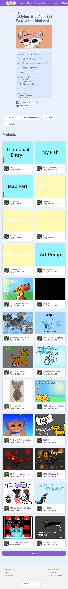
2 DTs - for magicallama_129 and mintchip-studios (20, 474)
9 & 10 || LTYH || (49, 542)
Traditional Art (15, 406)
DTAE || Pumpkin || (50, 474)
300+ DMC (47, 508)
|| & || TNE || (47, 304)
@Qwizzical (33, 68)
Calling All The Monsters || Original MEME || (20, 542)
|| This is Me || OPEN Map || (20, 338)
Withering (46, 201)
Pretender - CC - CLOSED (53, 372)
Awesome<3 (15, 270)
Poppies (13, 235)
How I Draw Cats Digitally (53, 338)
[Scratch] (11, 3)
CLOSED (46, 440)
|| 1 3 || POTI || (15, 201)
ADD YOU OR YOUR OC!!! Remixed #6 (20, 508)
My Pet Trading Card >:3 (52, 167)
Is (43, 235)
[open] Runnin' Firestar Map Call (20, 304)
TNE (11, 167)
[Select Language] (34, 583)
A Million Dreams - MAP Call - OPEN (53, 406)
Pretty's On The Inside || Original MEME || (20, 440)
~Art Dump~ (47, 270)
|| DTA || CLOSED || (17, 372)
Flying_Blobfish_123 (17, 169)
